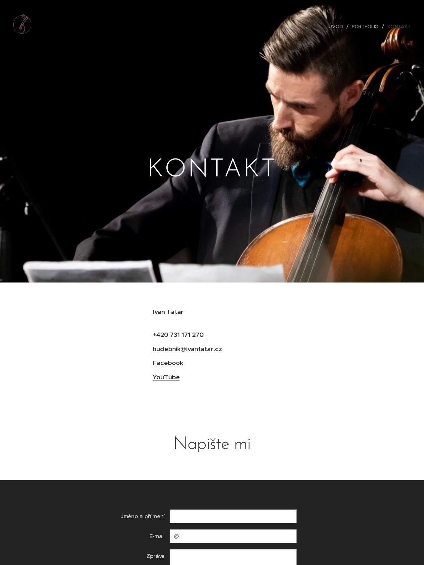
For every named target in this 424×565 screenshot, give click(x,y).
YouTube (166, 377)
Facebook (168, 363)
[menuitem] (337, 26)
